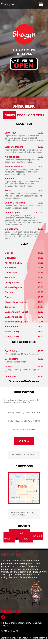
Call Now (24, 441)
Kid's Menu (36, 115)
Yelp (26, 538)
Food (21, 115)
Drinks (9, 115)
